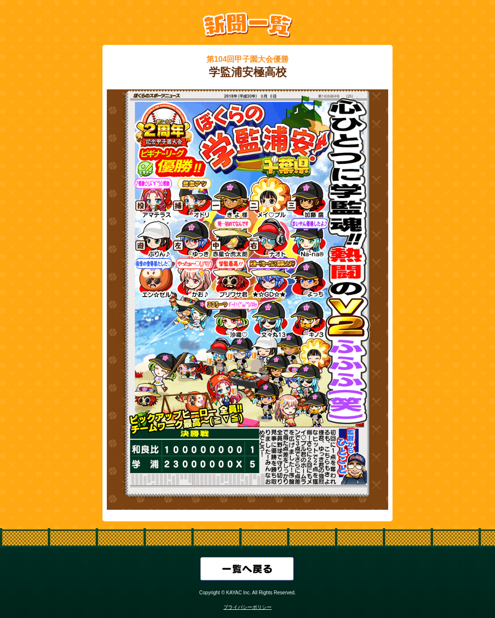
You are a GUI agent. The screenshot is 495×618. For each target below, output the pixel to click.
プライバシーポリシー (247, 607)
